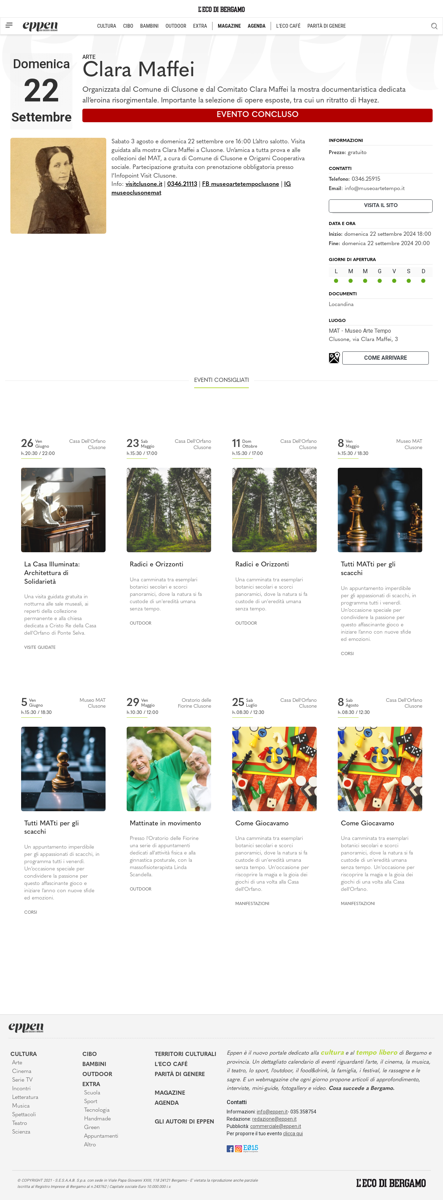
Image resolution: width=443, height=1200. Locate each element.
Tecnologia (97, 1110)
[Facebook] (230, 1148)
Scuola (92, 1093)
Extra (91, 1084)
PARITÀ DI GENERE (326, 26)
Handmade (97, 1119)
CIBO (128, 26)
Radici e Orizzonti (156, 565)
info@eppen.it (272, 1111)
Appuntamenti (101, 1136)
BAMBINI (149, 26)
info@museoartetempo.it (375, 188)
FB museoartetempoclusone (240, 184)
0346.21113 (182, 184)
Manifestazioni (252, 904)
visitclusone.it (144, 184)
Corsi (347, 654)
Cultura (23, 1054)
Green (92, 1127)
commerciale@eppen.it (275, 1126)
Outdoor (140, 623)
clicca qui (293, 1133)
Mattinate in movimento (165, 824)
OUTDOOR (175, 26)
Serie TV (22, 1080)
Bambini (94, 1064)
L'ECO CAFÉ (288, 26)
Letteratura (25, 1097)
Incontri (21, 1089)
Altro (90, 1145)
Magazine (170, 1093)
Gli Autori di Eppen (184, 1122)
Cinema (21, 1071)
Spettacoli (24, 1115)
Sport (90, 1101)
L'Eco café (171, 1064)
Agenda (167, 1103)
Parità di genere (180, 1074)
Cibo (89, 1054)
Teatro (19, 1123)
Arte (89, 57)
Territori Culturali (185, 1054)
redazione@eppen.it (274, 1119)
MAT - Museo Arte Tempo (360, 331)
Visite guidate (40, 648)
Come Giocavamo (262, 824)
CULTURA (106, 26)
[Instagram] (238, 1148)
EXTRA (200, 26)
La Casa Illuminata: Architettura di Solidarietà (52, 573)
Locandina (341, 304)
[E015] (250, 1148)
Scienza (21, 1132)
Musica (21, 1106)
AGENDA (256, 26)
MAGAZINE (229, 26)
